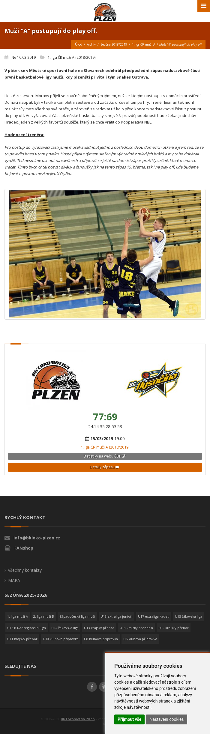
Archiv (91, 44)
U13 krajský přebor (99, 627)
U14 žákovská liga (65, 627)
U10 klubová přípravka (61, 639)
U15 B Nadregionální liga (26, 627)
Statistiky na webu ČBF (104, 456)
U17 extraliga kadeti (154, 616)
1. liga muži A (17, 616)
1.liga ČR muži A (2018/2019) (105, 447)
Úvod (78, 44)
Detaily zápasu (104, 467)
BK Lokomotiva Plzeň (78, 719)
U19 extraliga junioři (116, 616)
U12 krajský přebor (173, 627)
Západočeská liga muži (77, 616)
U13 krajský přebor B (136, 627)
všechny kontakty (25, 570)
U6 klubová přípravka (140, 639)
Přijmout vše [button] (129, 719)
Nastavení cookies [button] (166, 719)
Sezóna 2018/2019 (113, 44)
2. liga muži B (43, 616)
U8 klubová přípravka (101, 639)
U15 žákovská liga (188, 616)
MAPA (14, 580)
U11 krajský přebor (22, 639)
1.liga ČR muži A (143, 44)
